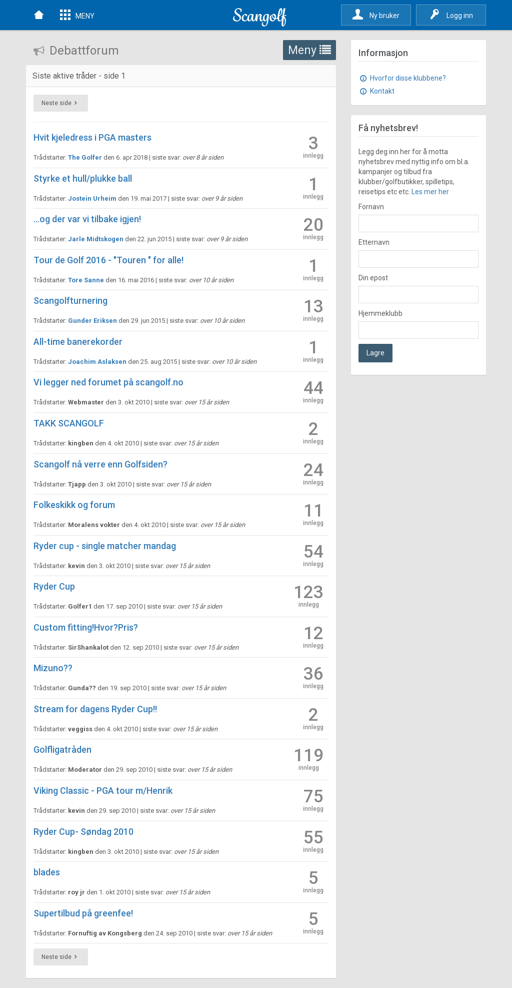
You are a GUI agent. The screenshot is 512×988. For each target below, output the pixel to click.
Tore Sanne (86, 280)
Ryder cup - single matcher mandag (105, 546)
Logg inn (451, 15)
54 (313, 555)
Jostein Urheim (92, 198)
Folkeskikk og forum (74, 505)
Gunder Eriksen (92, 320)
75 (313, 799)
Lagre (375, 353)
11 (313, 514)
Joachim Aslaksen (97, 361)
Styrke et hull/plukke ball (83, 178)
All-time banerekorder (78, 341)
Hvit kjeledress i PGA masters (93, 137)
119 (309, 758)
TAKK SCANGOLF (69, 423)
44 (313, 391)
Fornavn (371, 207)
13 (313, 309)
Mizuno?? (53, 668)
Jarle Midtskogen (96, 239)
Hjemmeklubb (380, 313)
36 (313, 677)
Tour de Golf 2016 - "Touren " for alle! (109, 260)
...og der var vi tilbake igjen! (87, 219)
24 (313, 473)
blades (47, 872)
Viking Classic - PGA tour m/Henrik (103, 790)
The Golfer (85, 157)
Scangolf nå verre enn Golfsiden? (101, 464)
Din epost (373, 278)
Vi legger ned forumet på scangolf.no (109, 382)
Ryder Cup (54, 586)
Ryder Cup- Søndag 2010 (84, 831)
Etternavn (374, 242)
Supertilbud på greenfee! (83, 913)
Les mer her (430, 192)
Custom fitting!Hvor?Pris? (86, 627)
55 (313, 840)
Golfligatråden (63, 749)
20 (313, 228)
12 (313, 636)
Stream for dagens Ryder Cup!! (95, 709)
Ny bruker (376, 15)
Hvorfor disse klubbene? (402, 78)
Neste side (61, 103)
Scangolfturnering (71, 300)
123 (309, 595)
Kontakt (376, 91)
